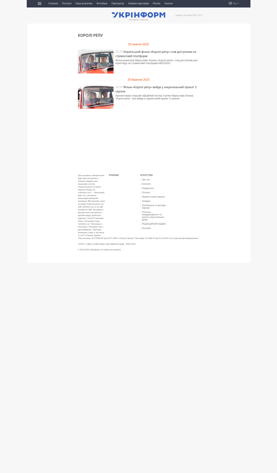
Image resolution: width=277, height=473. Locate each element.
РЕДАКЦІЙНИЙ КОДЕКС (154, 224)
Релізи (156, 3)
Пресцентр (118, 3)
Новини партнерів (138, 3)
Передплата (148, 188)
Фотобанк (101, 3)
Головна (53, 3)
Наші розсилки (83, 3)
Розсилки (146, 228)
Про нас (146, 179)
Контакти (146, 184)
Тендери (146, 201)
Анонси (168, 3)
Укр (235, 3)
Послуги (66, 3)
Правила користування (153, 197)
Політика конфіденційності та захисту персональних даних (153, 216)
